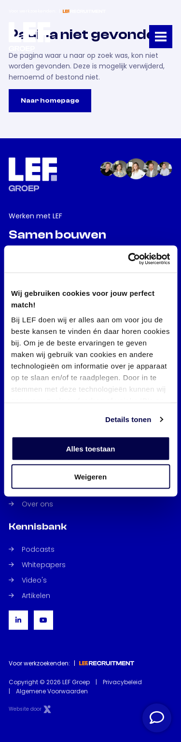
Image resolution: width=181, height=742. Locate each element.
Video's (28, 580)
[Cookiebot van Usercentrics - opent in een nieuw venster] (129, 259)
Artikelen (29, 595)
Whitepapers (37, 564)
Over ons (31, 504)
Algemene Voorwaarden (52, 691)
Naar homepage (50, 101)
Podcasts (32, 549)
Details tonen (128, 419)
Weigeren (90, 477)
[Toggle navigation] (160, 36)
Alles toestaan (90, 448)
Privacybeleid (122, 682)
